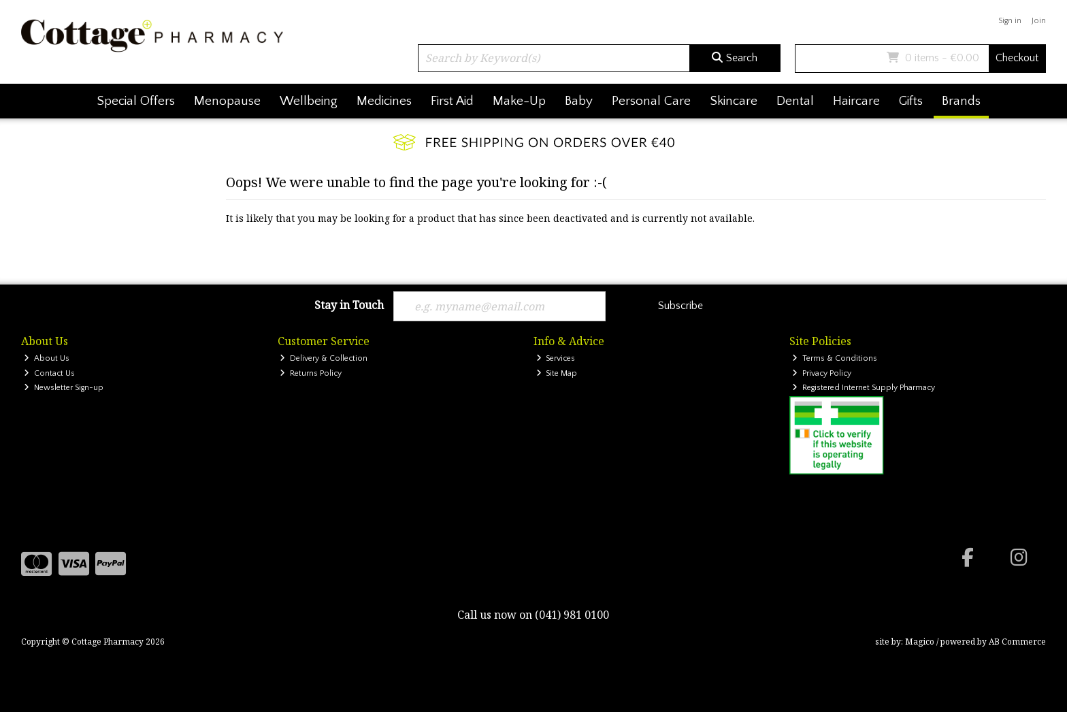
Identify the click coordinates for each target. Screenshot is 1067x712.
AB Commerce (1017, 641)
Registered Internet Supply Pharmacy (863, 387)
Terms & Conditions (834, 358)
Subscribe (680, 306)
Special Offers (136, 101)
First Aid (452, 101)
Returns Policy (311, 373)
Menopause (227, 101)
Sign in (1009, 20)
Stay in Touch (349, 305)
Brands (961, 101)
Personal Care (651, 101)
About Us (46, 358)
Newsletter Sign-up (63, 387)
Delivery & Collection (323, 358)
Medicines (384, 101)
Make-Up (519, 101)
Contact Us (49, 373)
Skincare (733, 101)
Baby (579, 101)
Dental (795, 101)
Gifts (911, 101)
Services (556, 358)
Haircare (856, 101)
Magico (919, 641)
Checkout (1017, 58)
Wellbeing (309, 101)
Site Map (557, 373)
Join (1039, 20)
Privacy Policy (821, 373)
